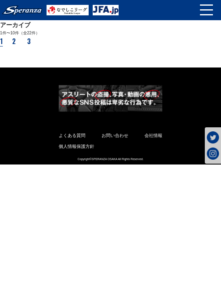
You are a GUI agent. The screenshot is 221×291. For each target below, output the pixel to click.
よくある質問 (72, 135)
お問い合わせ (115, 135)
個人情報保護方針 (76, 146)
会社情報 (153, 135)
